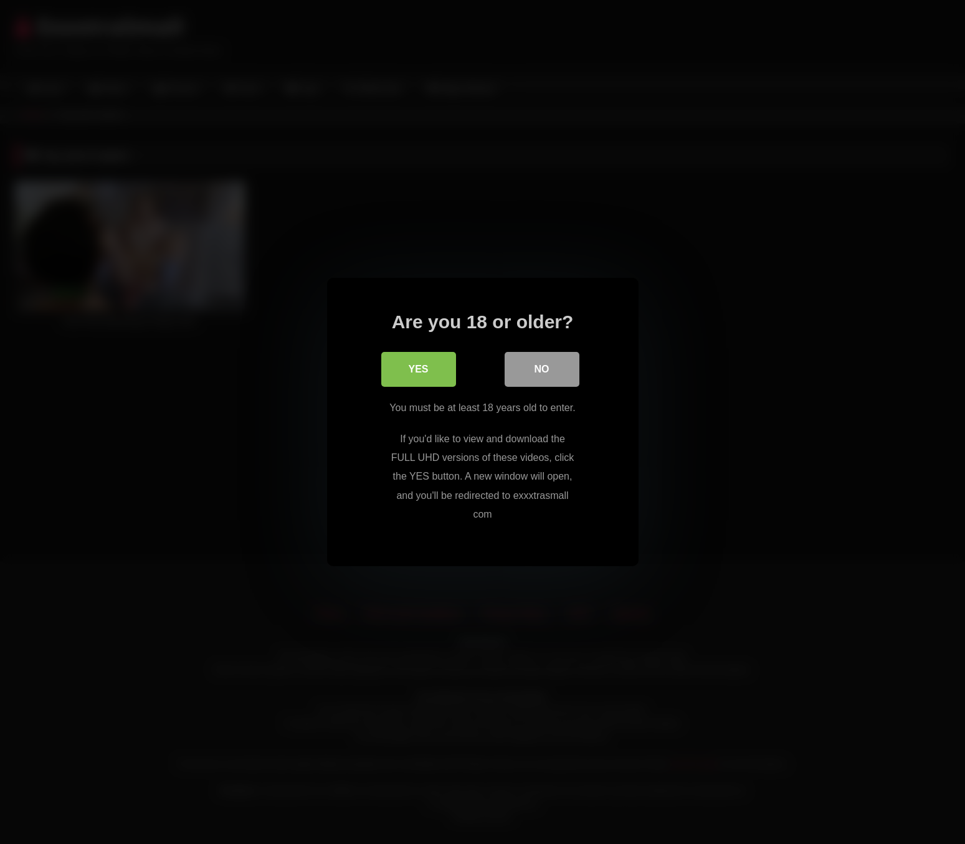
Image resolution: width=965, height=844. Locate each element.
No (542, 369)
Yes (418, 369)
